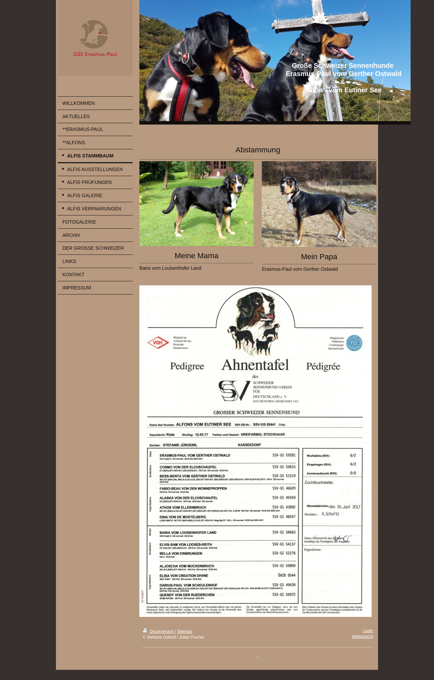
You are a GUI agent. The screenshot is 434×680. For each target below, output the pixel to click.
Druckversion (159, 631)
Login (368, 630)
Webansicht (362, 636)
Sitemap (184, 631)
